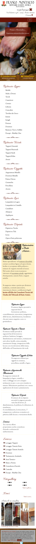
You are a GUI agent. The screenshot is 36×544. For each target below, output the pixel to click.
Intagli (8, 120)
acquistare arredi (17, 273)
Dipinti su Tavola (12, 228)
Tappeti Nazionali (12, 149)
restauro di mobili (25, 261)
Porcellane (9, 186)
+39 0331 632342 (28, 78)
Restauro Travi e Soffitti (14, 130)
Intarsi (8, 117)
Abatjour (9, 212)
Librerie (8, 107)
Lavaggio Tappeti (12, 443)
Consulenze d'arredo (13, 466)
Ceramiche (9, 182)
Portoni (8, 123)
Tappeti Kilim (10, 156)
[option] (18, 48)
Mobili (8, 90)
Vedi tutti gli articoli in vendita (9, 527)
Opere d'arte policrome (14, 238)
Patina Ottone (11, 179)
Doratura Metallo (12, 176)
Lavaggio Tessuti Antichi (14, 450)
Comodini (9, 110)
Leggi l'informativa (11, 540)
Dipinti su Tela (11, 231)
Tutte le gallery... (27, 488)
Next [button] (33, 48)
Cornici (8, 103)
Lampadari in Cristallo (14, 205)
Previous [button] (2, 48)
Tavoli (8, 97)
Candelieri (9, 209)
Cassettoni (9, 100)
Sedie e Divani (11, 94)
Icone (7, 235)
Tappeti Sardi (10, 153)
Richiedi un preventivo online (8, 79)
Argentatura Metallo (13, 172)
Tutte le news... (28, 497)
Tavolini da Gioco (12, 113)
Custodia (9, 469)
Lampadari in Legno (13, 202)
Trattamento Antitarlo (14, 456)
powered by (18, 543)
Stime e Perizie (11, 463)
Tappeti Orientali (12, 146)
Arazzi (8, 159)
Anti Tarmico (10, 459)
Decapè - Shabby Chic (13, 133)
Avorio (8, 189)
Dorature (9, 127)
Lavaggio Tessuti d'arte (14, 446)
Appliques (9, 215)
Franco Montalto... (18, 30)
